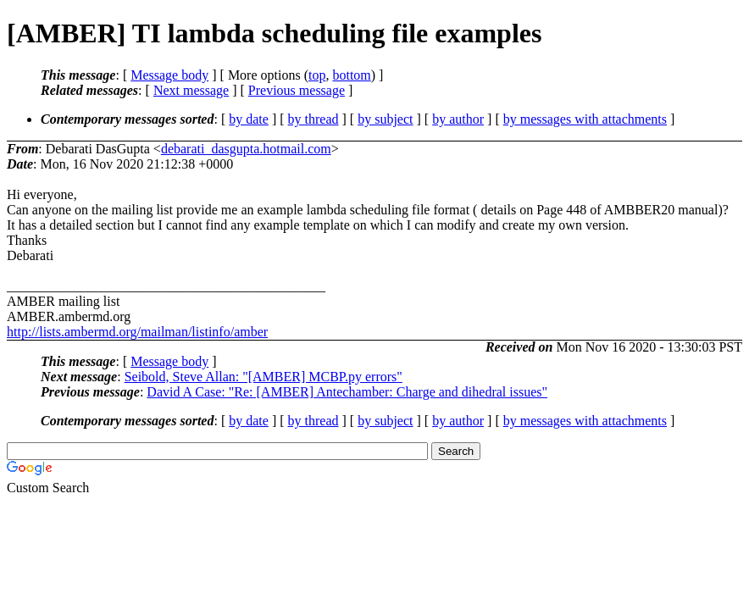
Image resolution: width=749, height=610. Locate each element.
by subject (385, 119)
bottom (351, 75)
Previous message (296, 90)
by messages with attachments (585, 119)
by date (249, 119)
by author (458, 119)
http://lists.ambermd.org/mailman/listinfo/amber (137, 331)
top (316, 75)
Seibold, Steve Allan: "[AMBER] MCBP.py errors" (263, 376)
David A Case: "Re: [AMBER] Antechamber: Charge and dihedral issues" (347, 392)
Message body (169, 75)
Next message (191, 90)
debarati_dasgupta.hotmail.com (246, 148)
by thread (313, 119)
